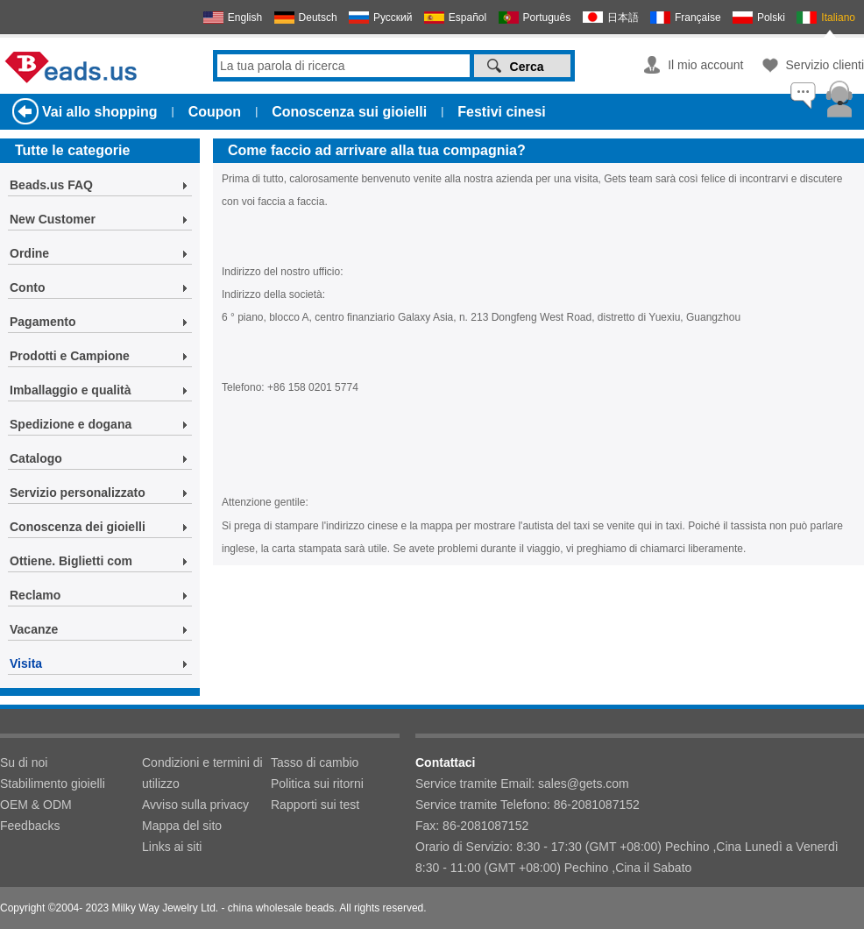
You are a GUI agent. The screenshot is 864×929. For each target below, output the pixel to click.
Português (547, 17)
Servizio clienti (825, 65)
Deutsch (318, 17)
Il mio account (705, 65)
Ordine (29, 253)
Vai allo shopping (100, 111)
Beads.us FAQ (51, 185)
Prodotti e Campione (70, 356)
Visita (26, 663)
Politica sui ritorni (317, 784)
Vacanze (34, 629)
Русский (393, 17)
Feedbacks (30, 826)
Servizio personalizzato (77, 493)
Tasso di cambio (314, 762)
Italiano (838, 17)
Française (698, 17)
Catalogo (36, 458)
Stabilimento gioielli (52, 784)
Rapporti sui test (315, 805)
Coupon (214, 111)
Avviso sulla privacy (195, 805)
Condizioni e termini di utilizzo (202, 773)
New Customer (53, 219)
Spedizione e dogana (70, 424)
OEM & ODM (36, 805)
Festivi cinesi (501, 111)
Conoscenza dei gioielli (77, 527)
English (245, 17)
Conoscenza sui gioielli (349, 111)
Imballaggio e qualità (70, 390)
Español (467, 17)
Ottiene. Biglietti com (71, 561)
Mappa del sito (182, 826)
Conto (27, 287)
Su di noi (23, 762)
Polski (771, 17)
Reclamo (35, 595)
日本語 (623, 17)
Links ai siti (172, 847)
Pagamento (42, 322)
